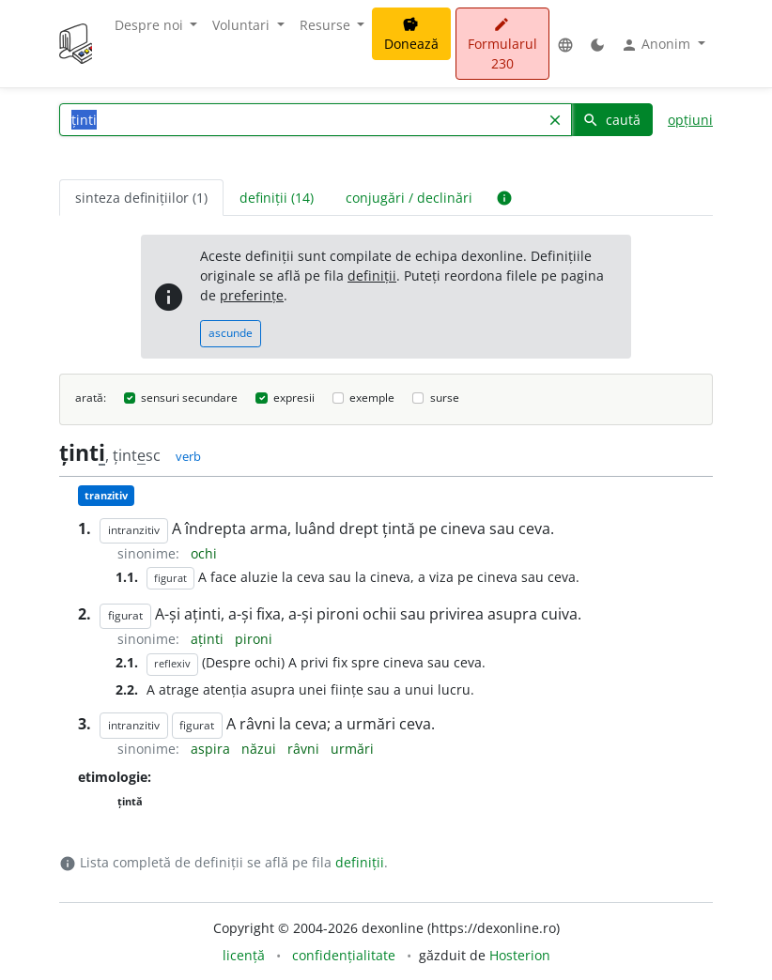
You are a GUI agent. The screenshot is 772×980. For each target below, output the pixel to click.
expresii (294, 398)
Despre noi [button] (151, 25)
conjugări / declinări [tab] (409, 198)
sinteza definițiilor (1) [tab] (141, 198)
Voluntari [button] (242, 25)
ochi (204, 553)
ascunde (230, 333)
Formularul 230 (502, 44)
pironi (253, 639)
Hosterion (519, 955)
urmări (352, 749)
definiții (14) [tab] (276, 198)
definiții (371, 275)
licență (244, 955)
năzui (260, 749)
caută (611, 120)
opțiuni (690, 120)
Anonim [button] (657, 44)
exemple (371, 398)
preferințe (252, 295)
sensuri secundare (189, 398)
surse (444, 398)
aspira (212, 749)
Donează (411, 35)
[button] (565, 43)
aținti (209, 639)
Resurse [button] (327, 25)
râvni (305, 749)
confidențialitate (343, 955)
